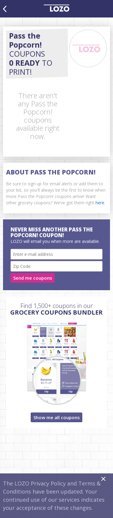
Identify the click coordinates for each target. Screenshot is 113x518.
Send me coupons (32, 278)
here (100, 203)
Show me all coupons (56, 417)
